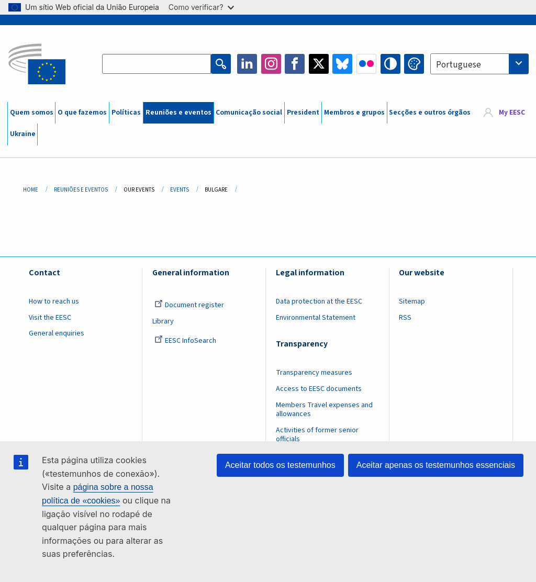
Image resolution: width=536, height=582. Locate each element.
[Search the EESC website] (156, 64)
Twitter (319, 64)
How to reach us (54, 301)
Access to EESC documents (319, 389)
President (303, 112)
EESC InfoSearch (185, 340)
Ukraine (23, 134)
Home (30, 190)
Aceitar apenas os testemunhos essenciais (435, 465)
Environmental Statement (315, 317)
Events (179, 190)
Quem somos (31, 112)
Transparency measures (314, 372)
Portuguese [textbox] (458, 65)
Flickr (366, 64)
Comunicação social (249, 112)
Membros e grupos (354, 112)
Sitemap (412, 301)
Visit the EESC (50, 317)
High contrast (390, 64)
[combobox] (479, 63)
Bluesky (342, 64)
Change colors (414, 64)
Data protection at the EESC (319, 301)
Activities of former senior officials (317, 434)
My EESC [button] (512, 112)
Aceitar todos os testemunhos (280, 465)
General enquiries (56, 333)
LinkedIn (247, 64)
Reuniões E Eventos (81, 190)
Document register (189, 305)
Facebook (295, 64)
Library (163, 321)
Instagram (271, 64)
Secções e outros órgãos (430, 112)
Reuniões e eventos (178, 112)
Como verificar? (201, 7)
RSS (405, 317)
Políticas (126, 112)
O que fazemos (82, 112)
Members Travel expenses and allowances (324, 409)
